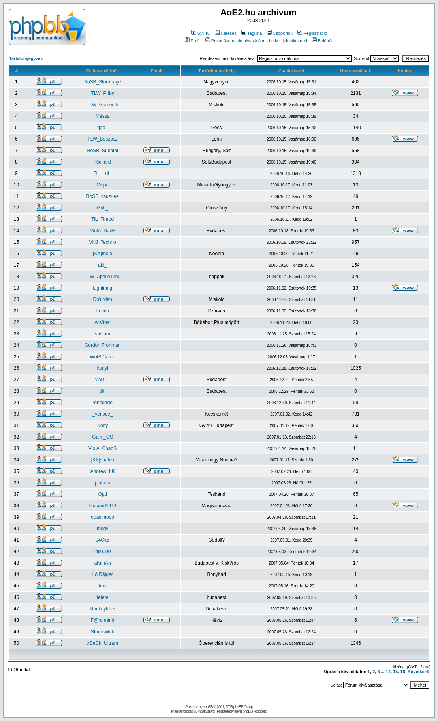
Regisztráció (312, 33)
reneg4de (102, 402)
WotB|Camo (102, 357)
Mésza (102, 116)
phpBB (208, 707)
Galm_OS (102, 437)
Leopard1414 (102, 505)
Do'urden (102, 299)
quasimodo (102, 517)
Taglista (251, 33)
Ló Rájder (102, 574)
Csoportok (280, 33)
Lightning (102, 288)
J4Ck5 (102, 540)
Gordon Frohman (102, 345)
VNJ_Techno (102, 242)
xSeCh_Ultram (102, 643)
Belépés (323, 40)
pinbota (102, 483)
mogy (102, 528)
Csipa (102, 185)
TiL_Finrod (102, 219)
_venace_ (102, 414)
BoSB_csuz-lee (102, 196)
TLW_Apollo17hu (102, 276)
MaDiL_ (102, 379)
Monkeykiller (102, 609)
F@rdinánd (103, 620)
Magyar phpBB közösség (249, 711)
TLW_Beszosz (102, 139)
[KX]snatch (102, 460)
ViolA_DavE (102, 230)
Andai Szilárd (205, 711)
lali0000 (102, 551)
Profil (193, 40)
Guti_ (102, 208)
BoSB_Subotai (102, 150)
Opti (102, 494)
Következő (418, 671)
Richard (102, 162)
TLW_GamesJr (102, 104)
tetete (103, 597)
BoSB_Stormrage (102, 82)
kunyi (102, 368)
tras (103, 586)
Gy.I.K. (200, 33)
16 (402, 671)
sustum (102, 334)
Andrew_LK (102, 471)
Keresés (226, 33)
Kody (102, 425)
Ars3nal (102, 322)
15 (395, 671)
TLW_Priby (102, 93)
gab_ (102, 127)
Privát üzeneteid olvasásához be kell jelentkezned (256, 40)
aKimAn (102, 563)
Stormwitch (102, 631)
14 (388, 671)
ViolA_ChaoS (102, 448)
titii (102, 391)
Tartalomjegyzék (26, 58)
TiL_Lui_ (103, 173)
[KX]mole (102, 253)
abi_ (102, 265)
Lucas (102, 311)
